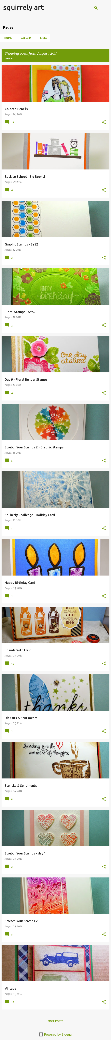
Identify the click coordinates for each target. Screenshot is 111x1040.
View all (10, 58)
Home (7, 38)
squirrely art (23, 7)
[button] (104, 122)
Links (42, 38)
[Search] (96, 8)
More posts (55, 1021)
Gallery (24, 38)
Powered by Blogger (56, 1034)
